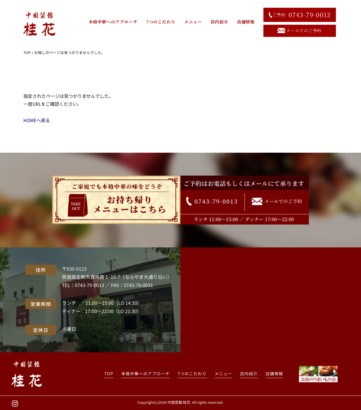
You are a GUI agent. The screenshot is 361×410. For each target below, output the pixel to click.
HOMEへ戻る (36, 120)
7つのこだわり (160, 22)
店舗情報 (246, 22)
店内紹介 (219, 22)
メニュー (193, 22)
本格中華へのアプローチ (113, 22)
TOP (27, 52)
